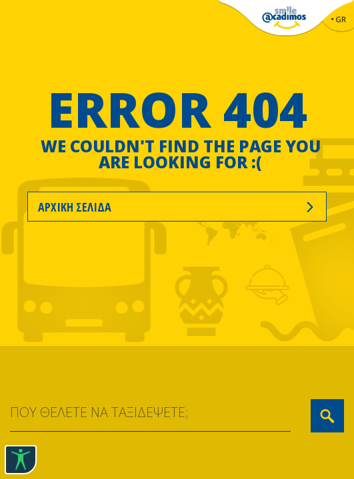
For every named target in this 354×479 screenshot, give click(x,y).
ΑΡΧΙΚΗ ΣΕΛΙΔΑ (177, 207)
